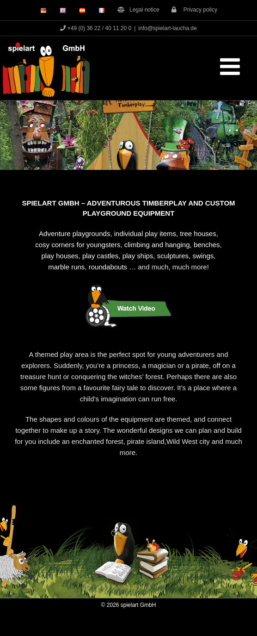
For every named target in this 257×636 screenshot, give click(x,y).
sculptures (173, 256)
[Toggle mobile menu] (231, 66)
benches (207, 245)
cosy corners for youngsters (77, 245)
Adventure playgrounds (74, 233)
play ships (137, 256)
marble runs (66, 267)
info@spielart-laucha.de (167, 28)
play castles (100, 256)
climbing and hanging (157, 245)
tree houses (198, 233)
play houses (60, 256)
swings (203, 256)
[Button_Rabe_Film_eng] (128, 285)
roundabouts (108, 267)
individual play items (145, 233)
